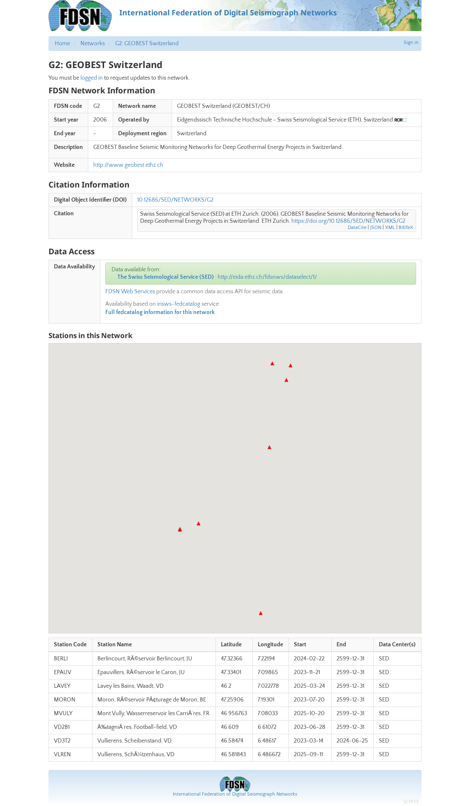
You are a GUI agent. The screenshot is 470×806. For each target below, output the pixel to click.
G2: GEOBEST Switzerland (147, 43)
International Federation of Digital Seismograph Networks (235, 794)
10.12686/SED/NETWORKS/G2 (175, 200)
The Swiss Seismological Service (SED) (165, 277)
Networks (92, 43)
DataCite (357, 227)
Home (62, 43)
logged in (91, 78)
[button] (290, 365)
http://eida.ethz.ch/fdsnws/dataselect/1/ (267, 277)
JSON (375, 227)
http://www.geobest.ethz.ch (128, 165)
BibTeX (406, 227)
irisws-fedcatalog (178, 304)
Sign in (411, 42)
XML (390, 227)
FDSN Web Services (130, 291)
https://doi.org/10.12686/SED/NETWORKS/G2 (348, 221)
